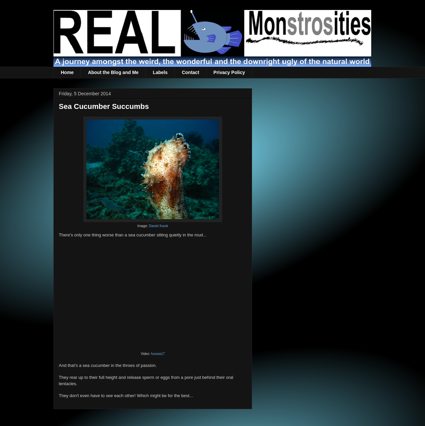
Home (67, 72)
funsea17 (158, 354)
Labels (160, 72)
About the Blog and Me (113, 72)
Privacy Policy (229, 72)
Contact (190, 72)
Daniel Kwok (158, 226)
